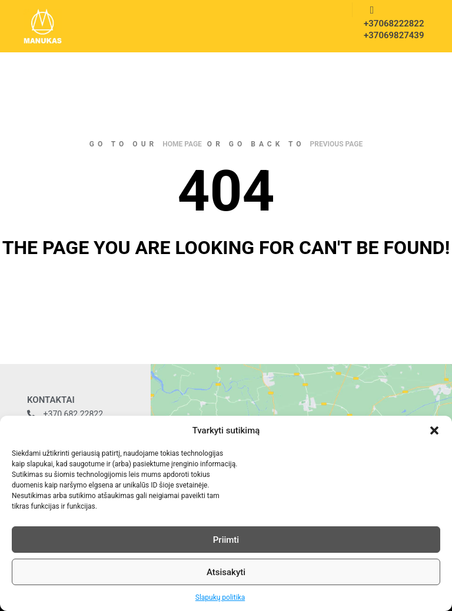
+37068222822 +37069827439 (390, 29)
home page (182, 144)
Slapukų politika (220, 597)
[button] (434, 430)
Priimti (226, 540)
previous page (336, 144)
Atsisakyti (226, 572)
